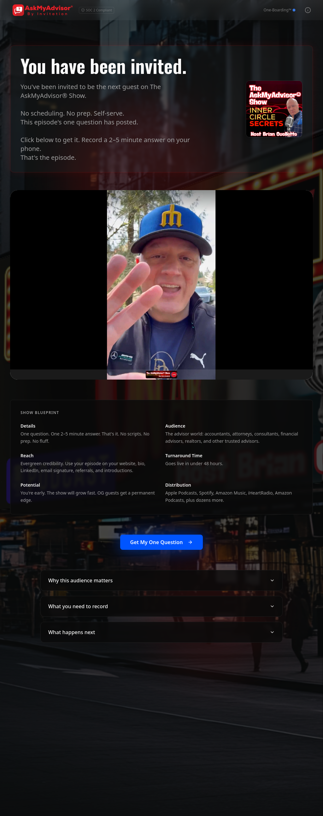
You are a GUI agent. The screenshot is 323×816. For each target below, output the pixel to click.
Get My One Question (161, 542)
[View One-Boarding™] (279, 10)
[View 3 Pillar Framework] (308, 10)
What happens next (161, 632)
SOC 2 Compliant (96, 10)
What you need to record (161, 606)
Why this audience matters (161, 580)
